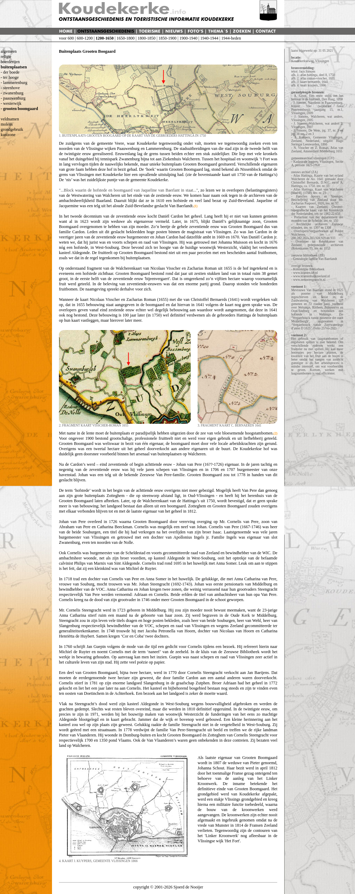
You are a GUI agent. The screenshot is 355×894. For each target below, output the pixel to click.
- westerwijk (11, 103)
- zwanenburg (12, 93)
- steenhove (10, 87)
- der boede (10, 72)
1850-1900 (167, 38)
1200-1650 (105, 38)
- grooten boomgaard (19, 108)
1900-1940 (188, 38)
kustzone (8, 134)
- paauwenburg (13, 98)
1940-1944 (209, 38)
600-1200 (85, 38)
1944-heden (231, 38)
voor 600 (66, 38)
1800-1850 (147, 38)
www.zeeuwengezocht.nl (309, 279)
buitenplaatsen (14, 67)
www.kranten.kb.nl (305, 273)
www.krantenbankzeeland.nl (311, 276)
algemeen (9, 51)
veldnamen (10, 119)
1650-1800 (125, 38)
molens (7, 124)
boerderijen (10, 61)
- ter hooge (10, 77)
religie (6, 56)
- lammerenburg (14, 82)
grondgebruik (12, 129)
